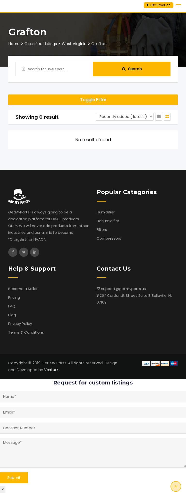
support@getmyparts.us (123, 288)
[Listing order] (125, 117)
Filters (102, 229)
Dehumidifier (108, 220)
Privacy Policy (20, 323)
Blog (12, 314)
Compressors (109, 238)
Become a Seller (23, 288)
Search (132, 69)
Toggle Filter (93, 100)
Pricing (14, 297)
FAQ (11, 306)
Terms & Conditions (26, 332)
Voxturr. (51, 370)
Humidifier (106, 212)
